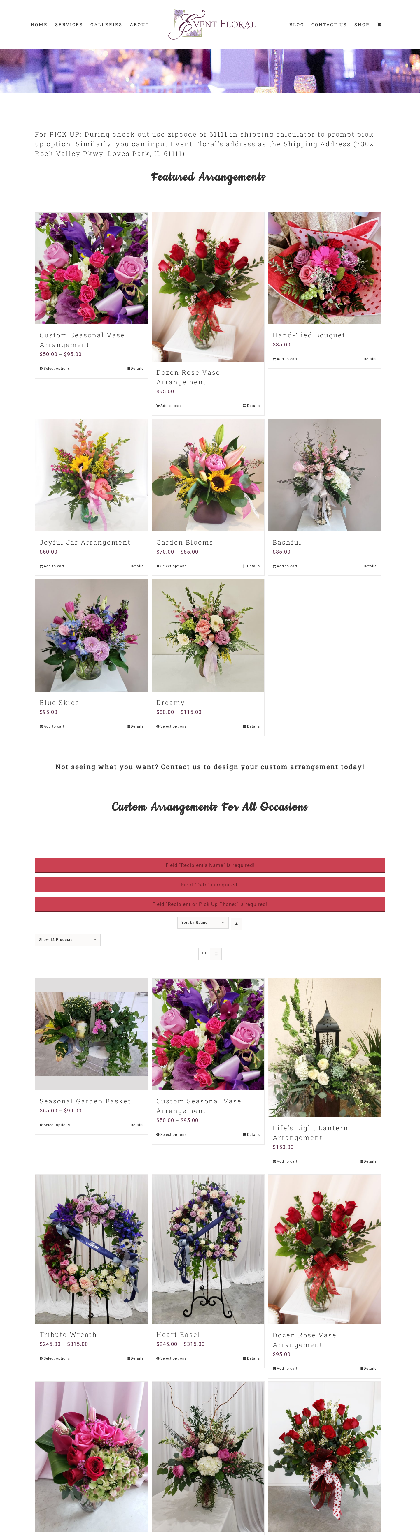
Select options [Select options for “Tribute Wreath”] (57, 1359)
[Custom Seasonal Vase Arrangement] (91, 268)
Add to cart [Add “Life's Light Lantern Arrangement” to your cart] (287, 1161)
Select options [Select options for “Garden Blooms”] (173, 566)
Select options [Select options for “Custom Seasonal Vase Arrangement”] (57, 369)
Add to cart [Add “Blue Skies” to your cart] (54, 726)
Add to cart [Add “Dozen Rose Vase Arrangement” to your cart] (170, 406)
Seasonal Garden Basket (85, 1101)
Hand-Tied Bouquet (309, 335)
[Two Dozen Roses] (324, 1457)
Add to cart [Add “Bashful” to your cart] (287, 566)
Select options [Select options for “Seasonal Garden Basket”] (57, 1125)
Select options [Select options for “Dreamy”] (173, 726)
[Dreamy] (208, 635)
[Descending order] (236, 924)
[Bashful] (324, 475)
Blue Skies (60, 702)
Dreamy (170, 702)
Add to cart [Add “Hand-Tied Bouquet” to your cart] (287, 359)
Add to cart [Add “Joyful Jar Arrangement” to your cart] (54, 566)
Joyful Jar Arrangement (85, 542)
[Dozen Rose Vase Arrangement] (208, 287)
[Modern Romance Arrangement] (91, 1457)
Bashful (287, 542)
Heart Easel (178, 1335)
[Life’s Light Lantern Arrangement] (324, 1047)
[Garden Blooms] (208, 475)
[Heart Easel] (208, 1249)
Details (137, 369)
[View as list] (215, 954)
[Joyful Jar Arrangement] (91, 475)
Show (56, 940)
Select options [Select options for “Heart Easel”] (173, 1359)
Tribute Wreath (68, 1335)
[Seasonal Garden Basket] (91, 1034)
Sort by (194, 922)
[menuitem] (39, 24)
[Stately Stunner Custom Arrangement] (208, 1457)
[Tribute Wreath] (91, 1249)
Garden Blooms (185, 542)
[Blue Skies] (91, 635)
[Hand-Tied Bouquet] (324, 268)
